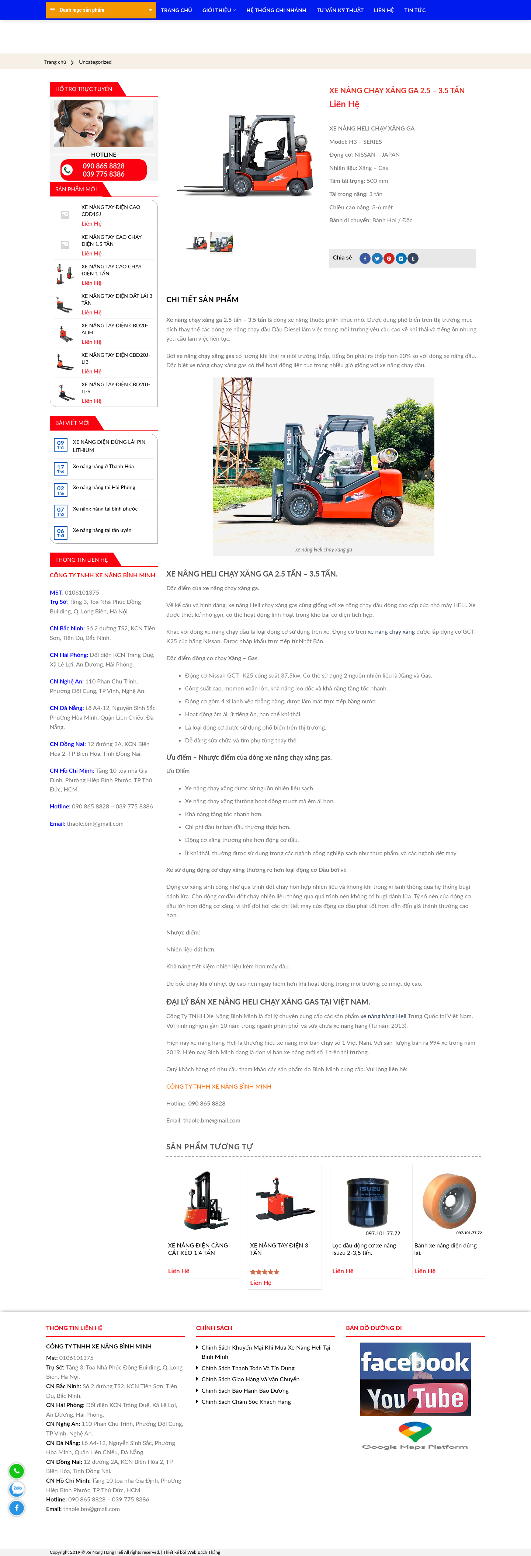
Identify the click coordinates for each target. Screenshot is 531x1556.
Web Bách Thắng (203, 1552)
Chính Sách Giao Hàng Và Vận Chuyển (251, 1378)
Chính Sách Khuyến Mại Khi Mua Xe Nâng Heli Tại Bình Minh (266, 1352)
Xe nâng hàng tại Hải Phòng (104, 487)
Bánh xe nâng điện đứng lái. (445, 1249)
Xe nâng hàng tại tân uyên (102, 530)
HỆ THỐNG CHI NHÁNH (276, 10)
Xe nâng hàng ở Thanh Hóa (103, 466)
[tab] (202, 299)
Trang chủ (55, 62)
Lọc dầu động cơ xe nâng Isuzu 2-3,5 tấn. (364, 1249)
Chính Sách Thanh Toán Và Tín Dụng (248, 1367)
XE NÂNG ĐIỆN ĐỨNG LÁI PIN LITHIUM (109, 446)
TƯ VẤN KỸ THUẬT (340, 10)
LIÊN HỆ (384, 10)
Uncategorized (95, 62)
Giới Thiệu (219, 10)
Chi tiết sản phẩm (202, 299)
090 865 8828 (104, 166)
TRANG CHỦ (176, 10)
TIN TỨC (415, 10)
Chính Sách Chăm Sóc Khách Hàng (246, 1401)
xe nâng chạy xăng (391, 631)
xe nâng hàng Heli (382, 1015)
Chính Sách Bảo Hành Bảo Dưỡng (245, 1390)
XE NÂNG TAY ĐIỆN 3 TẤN (279, 1249)
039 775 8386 (104, 174)
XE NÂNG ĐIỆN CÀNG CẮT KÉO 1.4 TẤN (198, 1249)
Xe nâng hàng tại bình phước (105, 508)
